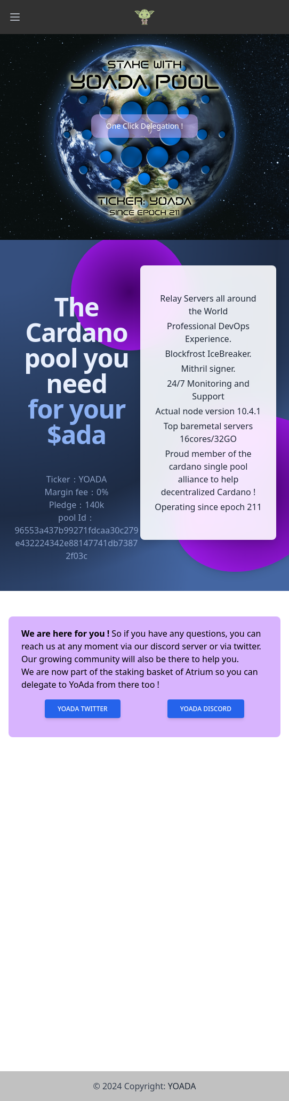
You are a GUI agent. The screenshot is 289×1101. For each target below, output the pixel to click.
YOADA (182, 1086)
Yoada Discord (205, 708)
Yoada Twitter (83, 708)
